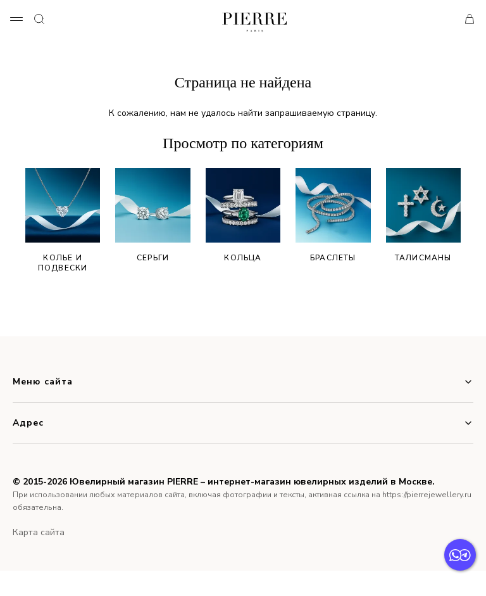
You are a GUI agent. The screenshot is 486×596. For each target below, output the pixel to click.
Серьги (152, 215)
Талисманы (423, 215)
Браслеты (333, 215)
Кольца (243, 215)
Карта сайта (39, 532)
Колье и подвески (62, 220)
